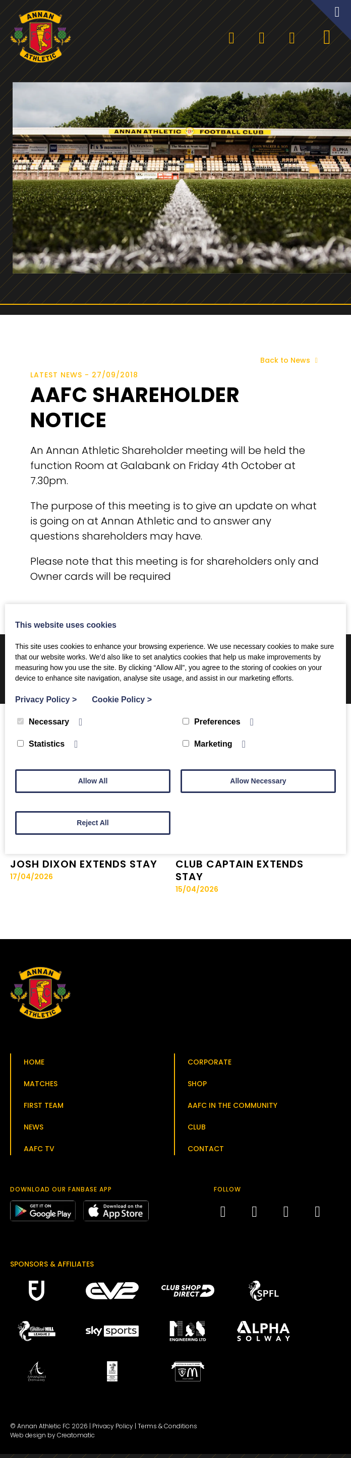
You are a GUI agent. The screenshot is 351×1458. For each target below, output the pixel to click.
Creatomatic (76, 1439)
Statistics (41, 744)
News (33, 1130)
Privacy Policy (112, 1430)
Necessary (43, 721)
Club (197, 1130)
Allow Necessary (258, 781)
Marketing (207, 744)
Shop (197, 1087)
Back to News (290, 364)
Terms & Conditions (167, 1430)
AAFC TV (39, 1152)
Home (34, 1066)
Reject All (92, 823)
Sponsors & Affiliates (52, 1268)
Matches (40, 1087)
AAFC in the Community (232, 1109)
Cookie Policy (122, 699)
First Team (44, 1109)
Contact (206, 1152)
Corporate (209, 1066)
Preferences (212, 721)
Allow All (93, 781)
